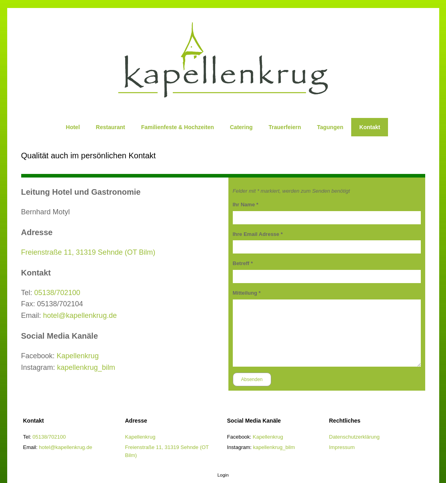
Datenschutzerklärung (354, 437)
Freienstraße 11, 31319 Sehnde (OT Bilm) (88, 252)
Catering (241, 127)
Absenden (252, 379)
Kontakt (369, 127)
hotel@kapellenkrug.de (80, 315)
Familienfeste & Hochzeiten (177, 127)
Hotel (73, 127)
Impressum (342, 447)
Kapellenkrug (78, 356)
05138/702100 (57, 293)
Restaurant (110, 127)
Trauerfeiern (285, 127)
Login (222, 475)
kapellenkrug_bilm (86, 367)
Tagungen (330, 127)
